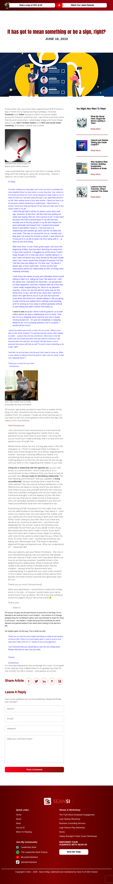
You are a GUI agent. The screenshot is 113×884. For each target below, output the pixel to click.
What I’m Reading (24, 832)
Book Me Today (74, 852)
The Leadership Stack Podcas (34, 852)
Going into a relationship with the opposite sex (28, 468)
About (18, 819)
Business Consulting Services (72, 823)
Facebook (9, 114)
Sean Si (80, 872)
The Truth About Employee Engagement (77, 815)
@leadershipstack (29, 862)
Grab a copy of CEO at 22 (24, 5)
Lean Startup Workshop (69, 819)
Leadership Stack (28, 847)
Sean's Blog (44, 872)
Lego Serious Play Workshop (72, 828)
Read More (96, 129)
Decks (62, 832)
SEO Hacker (92, 872)
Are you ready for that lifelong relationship (40, 476)
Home (18, 815)
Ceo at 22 (20, 828)
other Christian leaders (26, 123)
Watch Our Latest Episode (76, 5)
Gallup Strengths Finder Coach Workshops (78, 836)
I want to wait (18, 312)
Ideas (18, 823)
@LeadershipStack (29, 857)
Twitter (21, 114)
